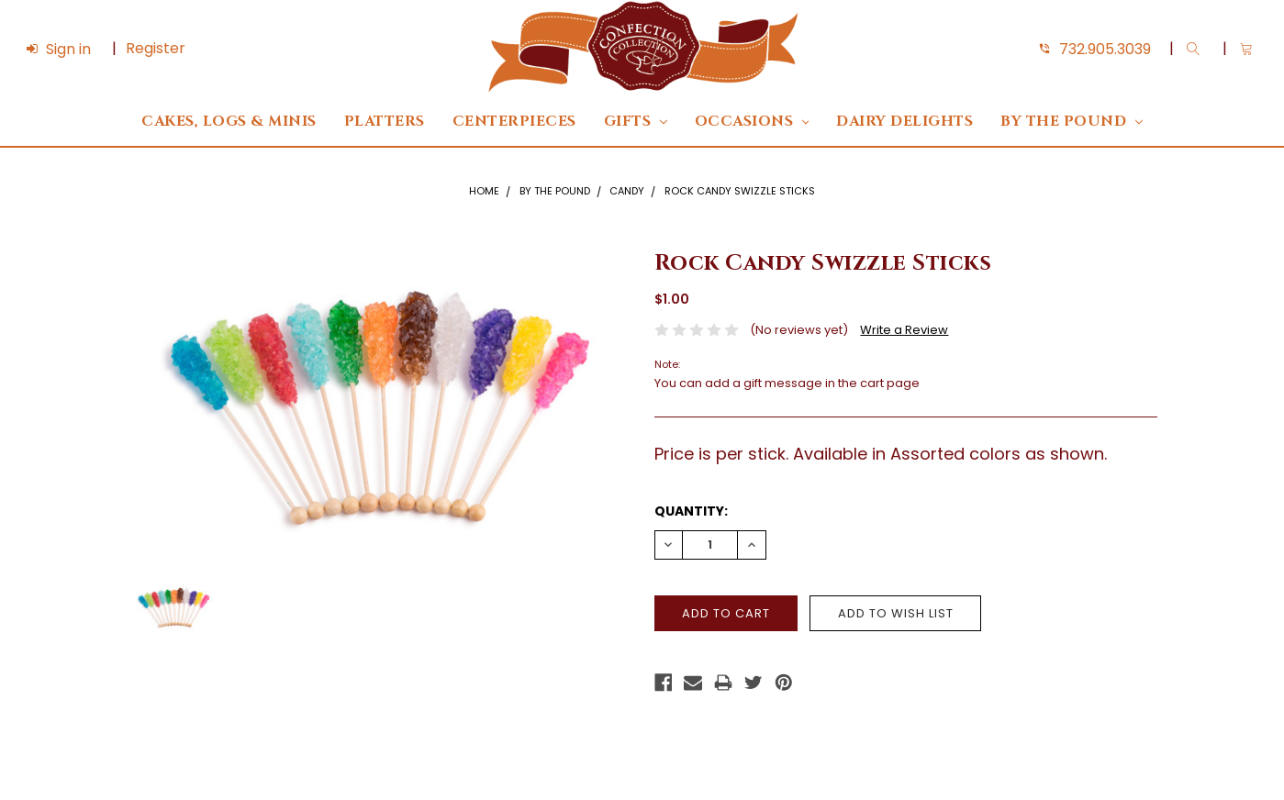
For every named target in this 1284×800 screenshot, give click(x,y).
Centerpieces (514, 121)
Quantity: (691, 511)
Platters (384, 121)
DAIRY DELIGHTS (904, 121)
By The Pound (1071, 121)
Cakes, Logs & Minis (229, 121)
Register (155, 48)
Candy (626, 190)
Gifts (635, 121)
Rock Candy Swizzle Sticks (739, 190)
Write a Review (904, 330)
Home (484, 190)
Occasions (752, 121)
